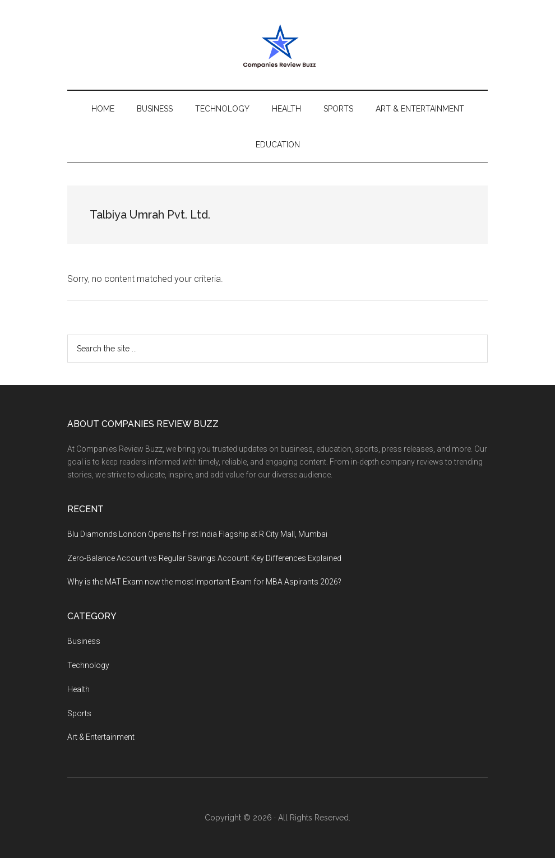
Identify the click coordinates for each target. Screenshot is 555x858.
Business (83, 641)
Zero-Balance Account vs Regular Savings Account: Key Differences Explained (204, 558)
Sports (79, 713)
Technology (88, 665)
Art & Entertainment (101, 736)
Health (78, 689)
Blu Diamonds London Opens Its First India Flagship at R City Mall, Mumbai (197, 534)
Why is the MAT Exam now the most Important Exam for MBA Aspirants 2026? (204, 581)
